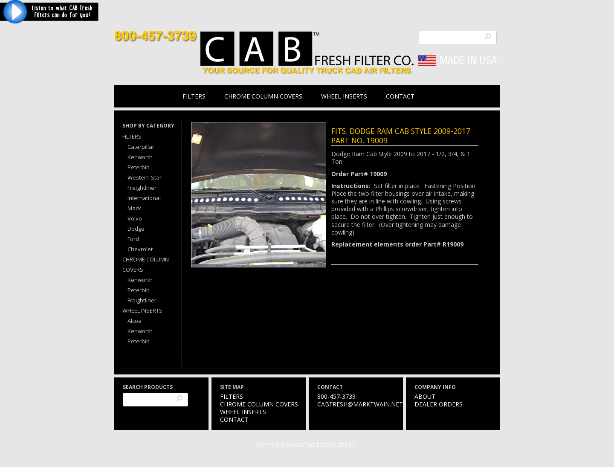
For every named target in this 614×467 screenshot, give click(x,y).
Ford (133, 239)
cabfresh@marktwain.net (360, 404)
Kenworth (140, 157)
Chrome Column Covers (263, 96)
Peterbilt (138, 167)
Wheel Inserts (344, 96)
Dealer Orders (438, 404)
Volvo (134, 218)
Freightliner (141, 187)
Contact (400, 96)
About (424, 396)
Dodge (136, 228)
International (144, 198)
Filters (194, 96)
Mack (134, 208)
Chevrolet (140, 249)
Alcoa (134, 321)
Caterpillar (140, 147)
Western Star (144, 177)
